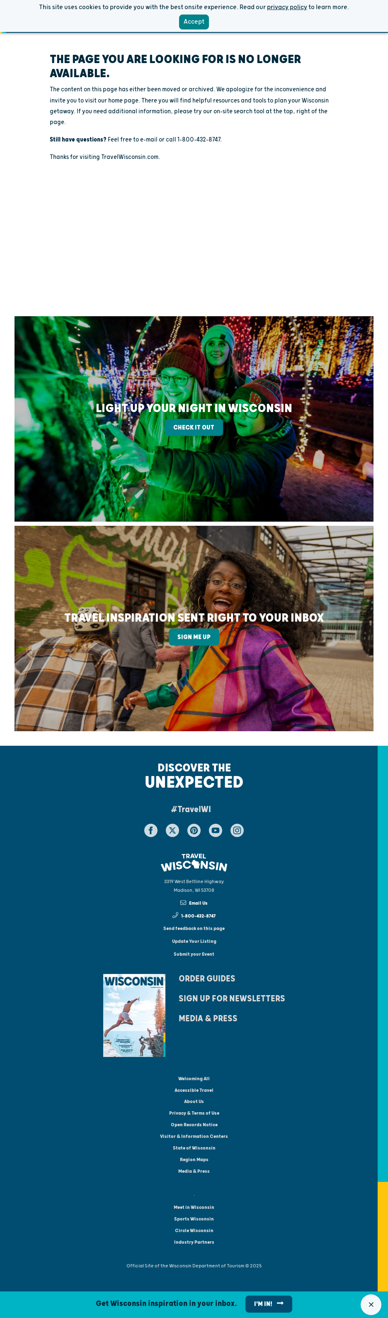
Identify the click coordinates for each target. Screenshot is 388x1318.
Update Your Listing (194, 941)
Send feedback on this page (194, 928)
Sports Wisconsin (194, 1219)
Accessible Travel (194, 1090)
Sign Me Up (194, 637)
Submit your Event (194, 954)
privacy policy (287, 7)
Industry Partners (194, 1242)
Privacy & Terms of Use (194, 1113)
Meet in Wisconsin (194, 1207)
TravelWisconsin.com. (130, 157)
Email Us (194, 903)
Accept (194, 22)
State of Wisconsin (194, 1148)
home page (123, 100)
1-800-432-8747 (194, 915)
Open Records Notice (194, 1125)
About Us (194, 1101)
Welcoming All (194, 1078)
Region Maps (194, 1159)
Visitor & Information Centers (194, 1136)
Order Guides (207, 979)
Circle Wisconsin (194, 1230)
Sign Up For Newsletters (232, 999)
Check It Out (193, 428)
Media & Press (208, 1019)
